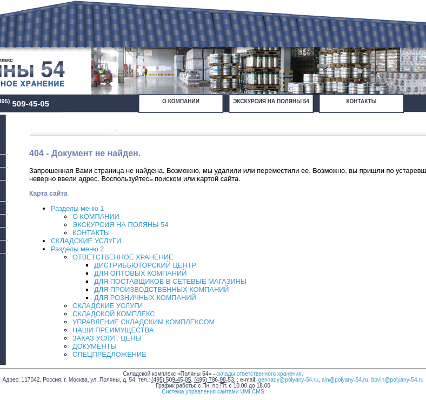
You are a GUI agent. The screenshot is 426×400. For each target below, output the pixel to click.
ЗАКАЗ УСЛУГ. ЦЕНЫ (107, 338)
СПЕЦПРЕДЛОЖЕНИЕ (109, 354)
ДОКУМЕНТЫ (94, 346)
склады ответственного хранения (259, 374)
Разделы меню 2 (77, 249)
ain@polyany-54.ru (345, 380)
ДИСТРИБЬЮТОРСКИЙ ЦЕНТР (145, 265)
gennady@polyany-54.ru (288, 380)
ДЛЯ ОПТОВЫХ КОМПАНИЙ (140, 273)
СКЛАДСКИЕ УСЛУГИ (86, 241)
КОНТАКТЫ (361, 101)
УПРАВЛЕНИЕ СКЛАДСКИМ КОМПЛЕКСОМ (143, 322)
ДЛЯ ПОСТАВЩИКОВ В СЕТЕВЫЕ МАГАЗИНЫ (170, 281)
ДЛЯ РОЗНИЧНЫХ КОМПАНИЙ (145, 298)
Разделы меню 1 (77, 208)
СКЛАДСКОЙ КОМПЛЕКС (113, 314)
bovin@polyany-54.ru (397, 380)
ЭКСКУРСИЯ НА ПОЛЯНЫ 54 (271, 101)
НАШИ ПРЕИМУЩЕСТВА (113, 330)
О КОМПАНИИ (180, 101)
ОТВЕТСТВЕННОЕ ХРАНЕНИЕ (122, 257)
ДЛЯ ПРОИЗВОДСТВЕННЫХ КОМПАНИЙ (161, 289)
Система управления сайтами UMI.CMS (213, 392)
